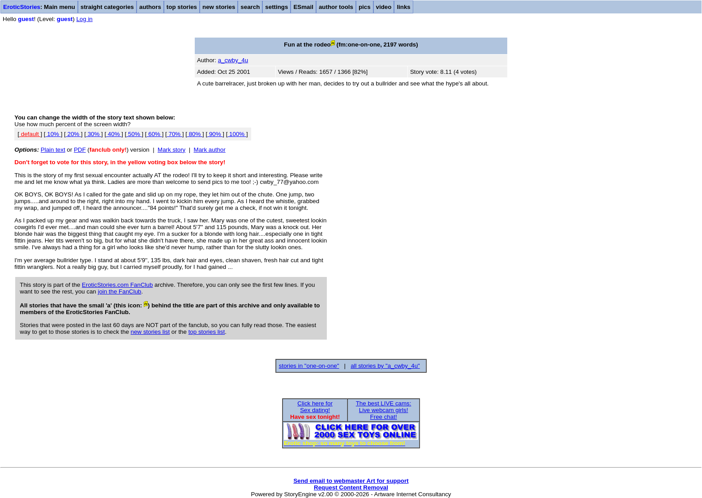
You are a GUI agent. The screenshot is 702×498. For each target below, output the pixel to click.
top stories (182, 7)
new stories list (150, 331)
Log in (84, 19)
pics (365, 7)
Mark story (171, 149)
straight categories (107, 7)
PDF (80, 149)
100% (236, 134)
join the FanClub (119, 291)
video (384, 7)
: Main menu (39, 7)
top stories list (206, 331)
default (29, 134)
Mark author (210, 149)
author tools (336, 7)
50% (133, 134)
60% (154, 134)
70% (174, 134)
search (250, 7)
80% (194, 134)
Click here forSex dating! (315, 406)
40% (113, 134)
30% (93, 134)
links (403, 7)
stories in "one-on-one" (309, 365)
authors (150, 7)
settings (276, 7)
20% (73, 134)
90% (215, 134)
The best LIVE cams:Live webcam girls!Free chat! (383, 410)
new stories (218, 7)
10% (53, 134)
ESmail (303, 7)
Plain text (53, 149)
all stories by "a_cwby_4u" (385, 365)
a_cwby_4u (233, 60)
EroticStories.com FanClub (117, 284)
